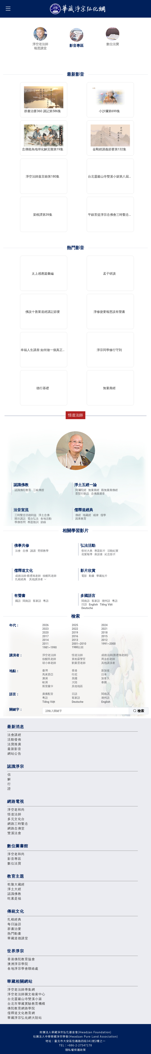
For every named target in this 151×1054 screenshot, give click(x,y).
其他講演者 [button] (38, 579)
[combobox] (95, 710)
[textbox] (85, 710)
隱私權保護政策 (75, 1050)
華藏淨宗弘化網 (78, 9)
